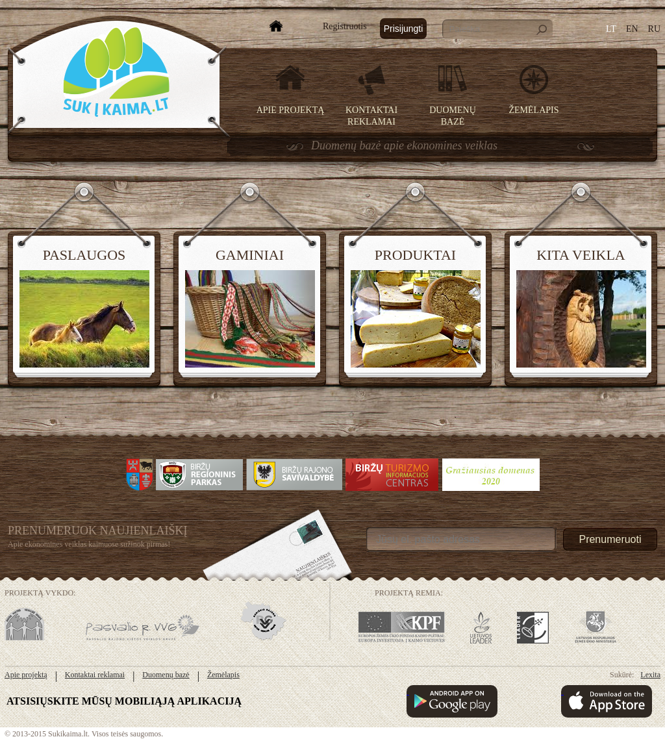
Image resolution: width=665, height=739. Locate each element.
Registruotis (345, 26)
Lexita (650, 674)
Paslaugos (84, 255)
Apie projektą (291, 110)
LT (611, 29)
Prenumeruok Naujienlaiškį (98, 530)
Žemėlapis (534, 110)
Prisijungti (403, 28)
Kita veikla (580, 255)
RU (654, 29)
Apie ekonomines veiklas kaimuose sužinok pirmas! (89, 544)
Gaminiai (250, 255)
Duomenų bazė (165, 674)
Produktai (415, 255)
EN (632, 29)
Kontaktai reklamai (95, 674)
